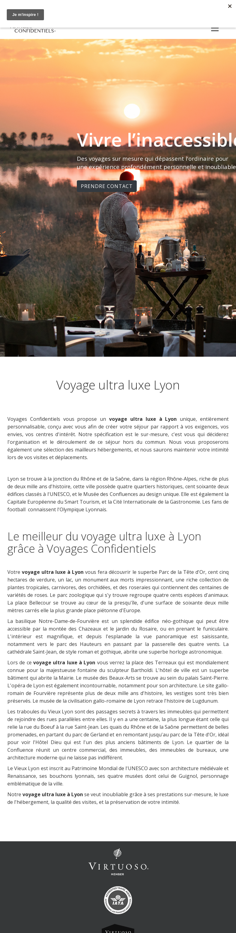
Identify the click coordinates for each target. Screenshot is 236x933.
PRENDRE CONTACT (107, 186)
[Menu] (215, 28)
